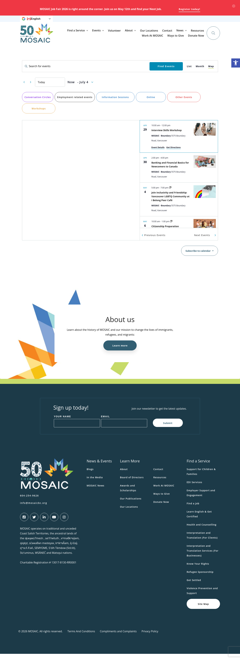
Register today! (189, 9)
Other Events (184, 102)
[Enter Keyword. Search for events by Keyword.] (86, 71)
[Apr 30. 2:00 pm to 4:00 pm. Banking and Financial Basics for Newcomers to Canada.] (179, 173)
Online (151, 102)
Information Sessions (115, 102)
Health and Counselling (201, 529)
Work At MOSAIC (146, 21)
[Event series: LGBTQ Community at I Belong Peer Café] (170, 192)
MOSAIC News (95, 490)
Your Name (62, 421)
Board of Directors (132, 482)
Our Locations (181, 38)
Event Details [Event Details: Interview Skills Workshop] (157, 152)
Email (105, 421)
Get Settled (194, 585)
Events (128, 38)
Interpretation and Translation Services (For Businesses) (202, 555)
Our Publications (130, 503)
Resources (128, 21)
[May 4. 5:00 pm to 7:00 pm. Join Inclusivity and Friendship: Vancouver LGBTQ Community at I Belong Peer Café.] (179, 205)
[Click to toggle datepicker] (80, 87)
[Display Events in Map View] (211, 71)
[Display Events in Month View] (200, 71)
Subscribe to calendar (198, 256)
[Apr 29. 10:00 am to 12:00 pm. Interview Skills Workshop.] (179, 141)
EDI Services (194, 487)
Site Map (203, 609)
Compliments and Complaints (118, 636)
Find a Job (193, 508)
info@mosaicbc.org (33, 508)
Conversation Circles (37, 102)
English (33, 21)
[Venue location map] (81, 185)
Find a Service (108, 38)
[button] (235, 62)
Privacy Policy (150, 636)
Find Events (166, 71)
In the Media (95, 482)
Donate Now (198, 21)
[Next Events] (30, 87)
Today (41, 87)
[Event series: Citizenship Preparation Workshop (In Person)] (171, 226)
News (113, 21)
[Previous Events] (24, 87)
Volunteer (146, 38)
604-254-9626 (29, 500)
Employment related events (74, 102)
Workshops (39, 113)
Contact (199, 38)
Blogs (90, 474)
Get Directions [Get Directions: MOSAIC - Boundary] (173, 152)
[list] (179, 179)
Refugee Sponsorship (200, 577)
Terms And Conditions (81, 636)
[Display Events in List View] (189, 71)
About (160, 38)
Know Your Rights (198, 568)
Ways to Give (166, 21)
